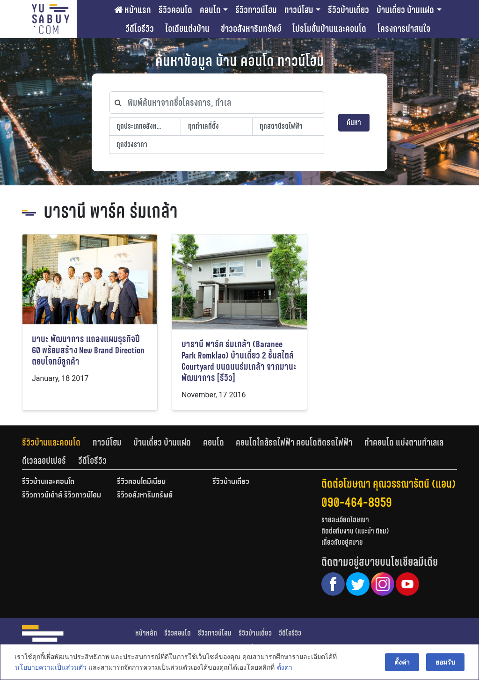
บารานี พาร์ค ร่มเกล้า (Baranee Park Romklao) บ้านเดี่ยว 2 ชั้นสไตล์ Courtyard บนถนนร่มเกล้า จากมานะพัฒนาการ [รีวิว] (239, 361)
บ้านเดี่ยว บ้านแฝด (405, 9)
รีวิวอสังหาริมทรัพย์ (145, 495)
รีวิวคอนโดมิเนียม (141, 482)
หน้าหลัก (146, 633)
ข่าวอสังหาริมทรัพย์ (251, 28)
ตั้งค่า (284, 668)
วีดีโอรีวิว (139, 28)
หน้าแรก (132, 9)
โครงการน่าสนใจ (403, 28)
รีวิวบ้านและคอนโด (51, 442)
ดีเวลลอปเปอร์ (44, 460)
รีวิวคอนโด (175, 9)
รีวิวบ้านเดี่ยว (348, 9)
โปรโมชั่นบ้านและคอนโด (329, 28)
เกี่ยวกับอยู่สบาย (342, 542)
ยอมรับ (446, 662)
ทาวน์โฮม (298, 9)
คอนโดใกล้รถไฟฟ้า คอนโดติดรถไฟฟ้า (294, 442)
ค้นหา (354, 122)
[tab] (57, 442)
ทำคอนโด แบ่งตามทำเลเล (403, 442)
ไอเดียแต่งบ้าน (187, 28)
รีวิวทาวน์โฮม (256, 9)
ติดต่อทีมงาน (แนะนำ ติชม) (355, 531)
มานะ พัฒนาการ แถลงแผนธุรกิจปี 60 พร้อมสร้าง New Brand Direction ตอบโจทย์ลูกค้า (88, 350)
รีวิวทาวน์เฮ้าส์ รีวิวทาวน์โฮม (61, 495)
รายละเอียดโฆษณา (345, 519)
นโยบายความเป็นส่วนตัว (50, 668)
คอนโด (210, 9)
